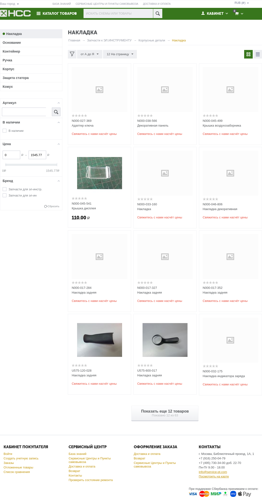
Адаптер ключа (82, 125)
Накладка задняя (84, 292)
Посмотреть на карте (214, 476)
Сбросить (53, 206)
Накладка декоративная (220, 209)
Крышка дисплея (84, 208)
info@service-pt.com (213, 472)
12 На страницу (120, 54)
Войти (8, 454)
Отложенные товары (18, 467)
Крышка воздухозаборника (222, 125)
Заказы (9, 463)
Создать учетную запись (21, 458)
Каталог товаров (60, 13)
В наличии (16, 131)
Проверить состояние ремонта (91, 480)
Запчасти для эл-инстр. (25, 189)
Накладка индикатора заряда (224, 376)
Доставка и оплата (82, 466)
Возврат (74, 471)
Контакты (75, 475)
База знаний (77, 454)
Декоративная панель (152, 125)
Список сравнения (17, 472)
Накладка (144, 209)
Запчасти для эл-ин (23, 195)
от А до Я (90, 54)
